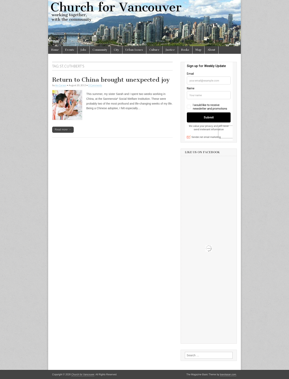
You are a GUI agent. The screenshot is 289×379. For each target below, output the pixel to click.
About (211, 50)
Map (198, 50)
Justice (170, 50)
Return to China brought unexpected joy (111, 79)
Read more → (63, 129)
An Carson (60, 85)
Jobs (83, 50)
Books (185, 50)
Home (55, 50)
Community (100, 50)
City (116, 50)
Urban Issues (134, 50)
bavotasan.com (228, 374)
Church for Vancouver (82, 374)
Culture (154, 50)
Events (69, 50)
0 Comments (95, 85)
